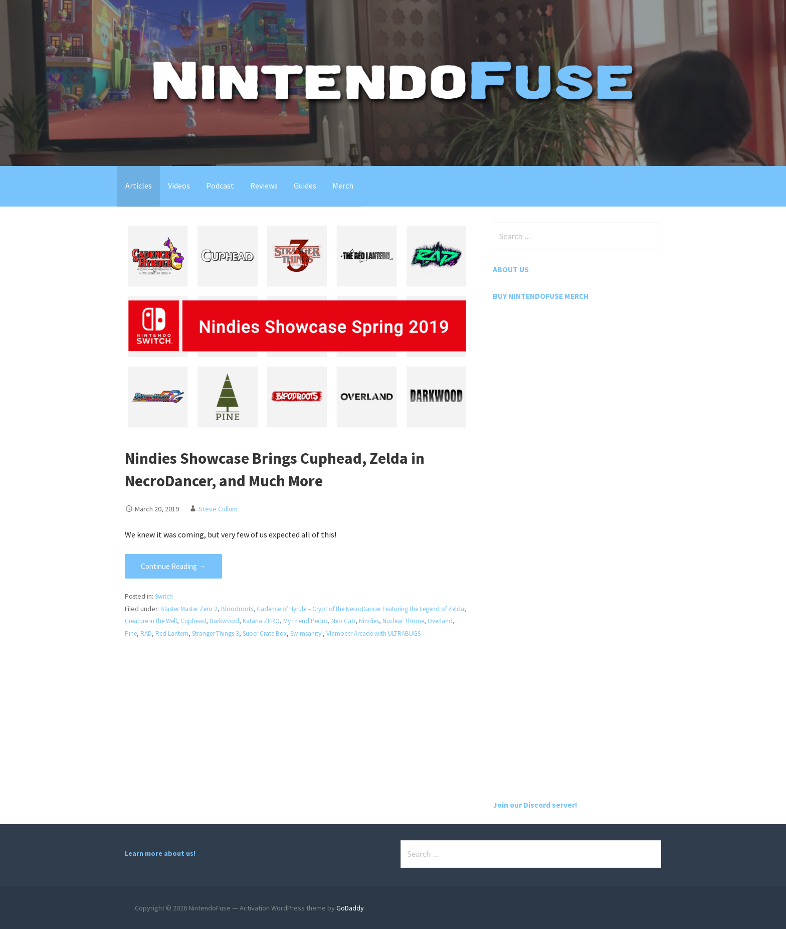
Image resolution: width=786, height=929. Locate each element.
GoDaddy (350, 907)
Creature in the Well (173, 621)
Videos (179, 185)
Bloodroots (240, 609)
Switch (164, 596)
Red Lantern (203, 633)
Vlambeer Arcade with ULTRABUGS (414, 633)
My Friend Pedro (333, 621)
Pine (160, 633)
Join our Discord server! (536, 804)
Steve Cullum (218, 508)
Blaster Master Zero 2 (190, 609)
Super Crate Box (300, 633)
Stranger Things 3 (249, 633)
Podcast (220, 185)
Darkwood (251, 621)
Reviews (264, 185)
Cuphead (219, 621)
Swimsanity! (344, 633)
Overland (138, 633)
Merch (342, 185)
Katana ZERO (288, 621)
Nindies (399, 621)
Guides (305, 185)
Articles (138, 185)
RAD (176, 633)
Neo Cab (372, 621)
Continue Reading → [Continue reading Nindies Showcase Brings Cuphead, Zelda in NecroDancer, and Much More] (173, 566)
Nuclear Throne (435, 621)
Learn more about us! (160, 852)
